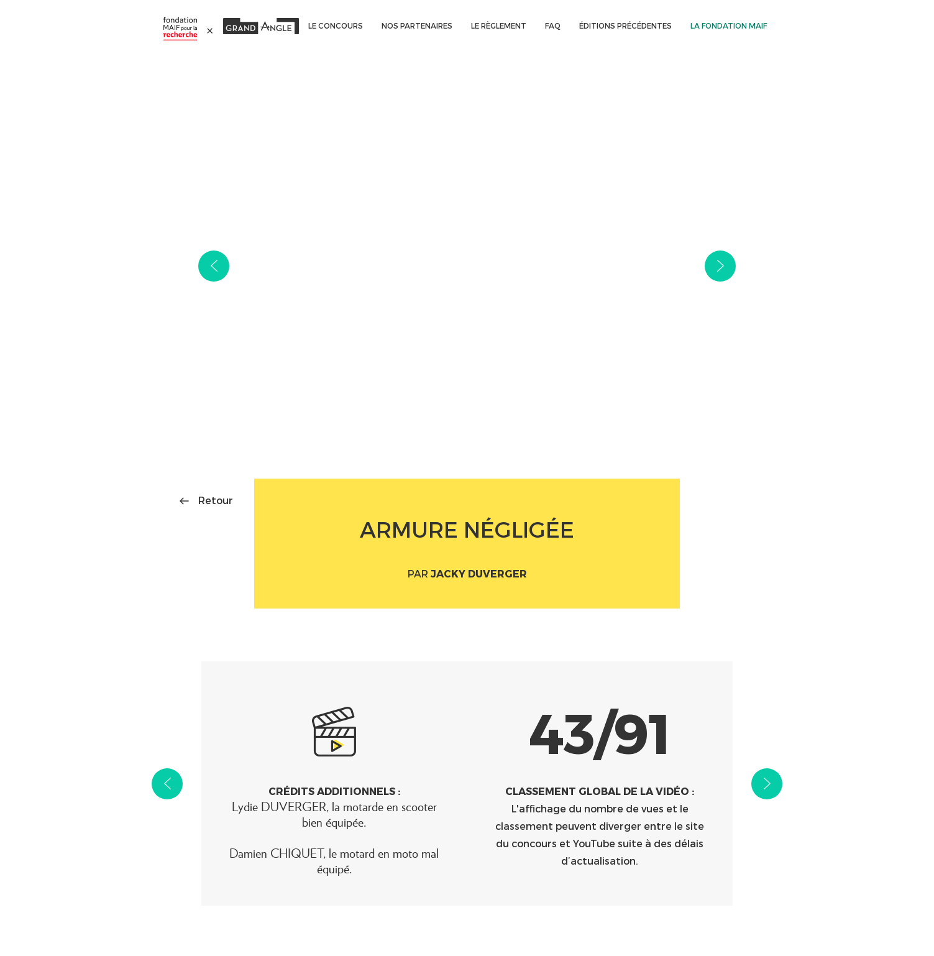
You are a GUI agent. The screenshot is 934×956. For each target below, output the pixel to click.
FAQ (553, 25)
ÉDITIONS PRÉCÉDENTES (625, 25)
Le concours (335, 25)
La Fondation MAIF (728, 25)
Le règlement (498, 25)
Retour (215, 500)
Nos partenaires (417, 25)
